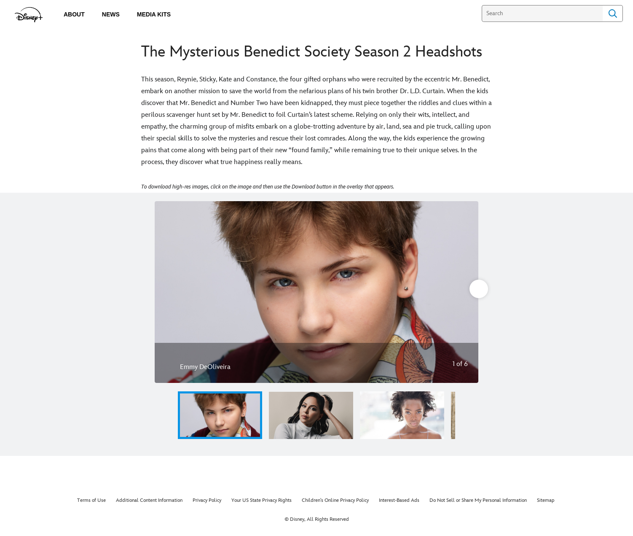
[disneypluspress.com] (29, 14)
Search (613, 13)
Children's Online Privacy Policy (335, 500)
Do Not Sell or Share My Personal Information (478, 500)
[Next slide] (465, 292)
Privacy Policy (207, 500)
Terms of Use (91, 500)
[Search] (542, 13)
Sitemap (546, 500)
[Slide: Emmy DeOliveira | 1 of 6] (316, 292)
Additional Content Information (149, 500)
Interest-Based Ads (399, 500)
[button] (465, 415)
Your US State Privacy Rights (261, 500)
